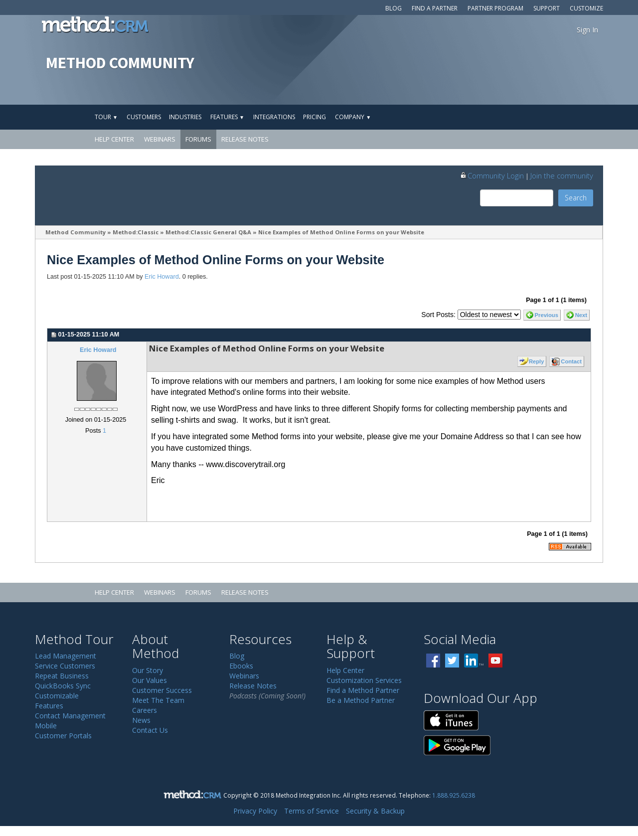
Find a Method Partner (362, 690)
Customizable (57, 695)
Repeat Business (62, 675)
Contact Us (150, 730)
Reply (536, 361)
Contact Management (70, 715)
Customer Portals (63, 735)
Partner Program (495, 8)
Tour (106, 117)
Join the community (561, 175)
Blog (393, 8)
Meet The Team (158, 700)
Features (227, 117)
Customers (144, 117)
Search (576, 197)
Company (353, 117)
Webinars (159, 139)
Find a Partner (435, 8)
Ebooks (241, 665)
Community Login (492, 175)
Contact (571, 361)
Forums (198, 139)
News (141, 720)
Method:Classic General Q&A (208, 232)
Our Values (149, 680)
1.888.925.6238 (453, 795)
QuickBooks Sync (63, 685)
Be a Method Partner (360, 700)
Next (581, 315)
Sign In (587, 29)
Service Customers (65, 665)
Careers (144, 710)
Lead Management (65, 656)
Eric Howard (162, 276)
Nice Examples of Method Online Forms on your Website (341, 232)
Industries (185, 117)
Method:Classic (136, 232)
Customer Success (162, 690)
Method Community (75, 232)
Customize (586, 8)
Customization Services (364, 680)
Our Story (147, 670)
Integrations (274, 117)
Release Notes (245, 139)
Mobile (46, 725)
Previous (546, 315)
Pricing (314, 117)
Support (546, 8)
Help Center (114, 139)
